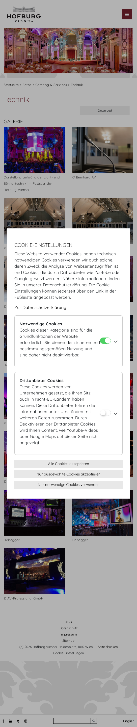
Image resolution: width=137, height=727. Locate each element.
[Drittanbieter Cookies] (105, 413)
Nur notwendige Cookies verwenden (69, 484)
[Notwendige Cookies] (105, 341)
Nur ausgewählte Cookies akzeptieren (68, 474)
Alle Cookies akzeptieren (68, 463)
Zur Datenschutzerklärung (40, 307)
